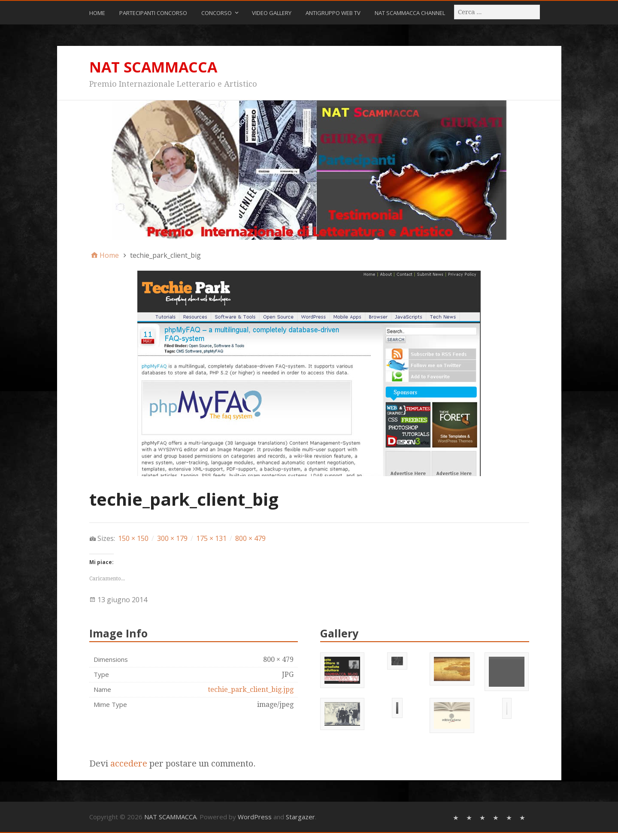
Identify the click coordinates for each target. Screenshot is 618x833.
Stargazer (300, 816)
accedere (128, 763)
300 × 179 (172, 538)
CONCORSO (216, 13)
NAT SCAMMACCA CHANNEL (410, 13)
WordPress (255, 816)
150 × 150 (133, 538)
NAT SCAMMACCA (153, 67)
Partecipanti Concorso (153, 13)
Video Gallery (271, 13)
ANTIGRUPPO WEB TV (333, 13)
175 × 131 (211, 538)
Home (97, 13)
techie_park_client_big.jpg (251, 689)
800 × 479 (250, 538)
